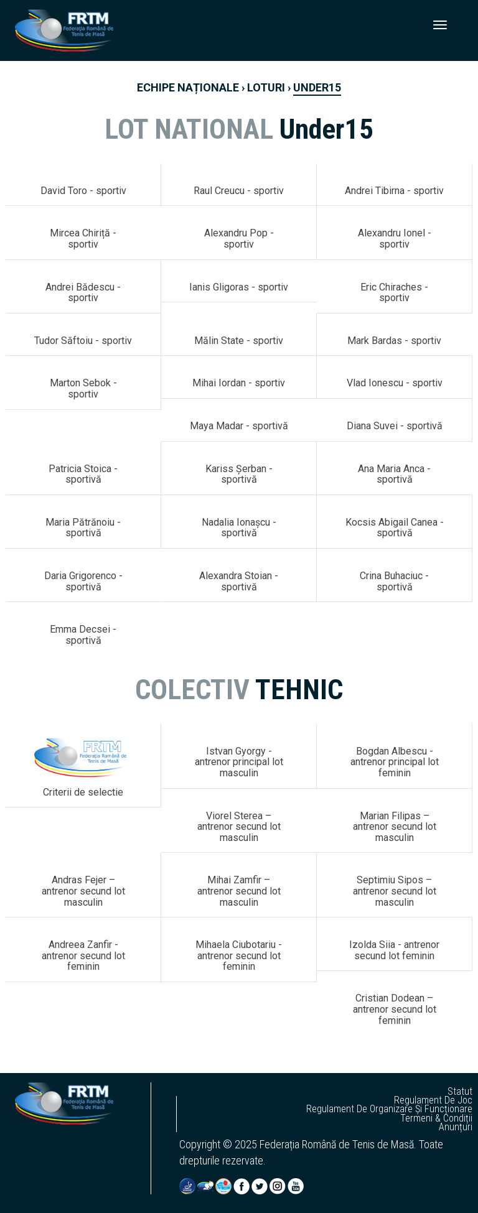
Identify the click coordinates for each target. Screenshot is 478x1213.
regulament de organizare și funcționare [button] (389, 1109)
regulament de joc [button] (433, 1100)
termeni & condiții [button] (436, 1118)
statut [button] (460, 1091)
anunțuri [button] (455, 1127)
